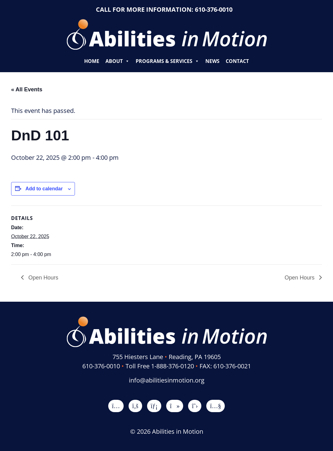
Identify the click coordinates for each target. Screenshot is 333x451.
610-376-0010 (213, 9)
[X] (194, 406)
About (117, 61)
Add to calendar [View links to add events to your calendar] (44, 188)
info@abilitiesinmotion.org (166, 380)
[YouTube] (215, 406)
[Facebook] (135, 406)
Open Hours (42, 278)
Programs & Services (167, 61)
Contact (237, 61)
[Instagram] (116, 406)
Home (91, 61)
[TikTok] (174, 406)
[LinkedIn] (154, 406)
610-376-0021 (232, 366)
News (212, 61)
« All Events (26, 89)
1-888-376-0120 (172, 366)
